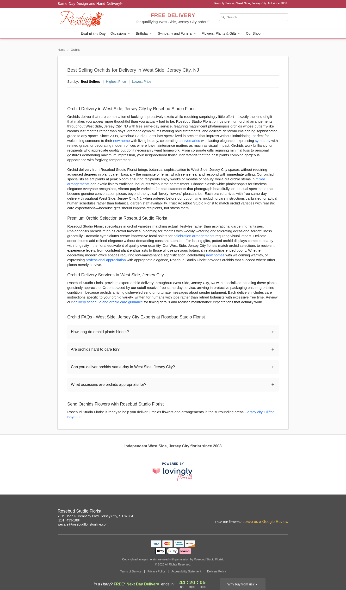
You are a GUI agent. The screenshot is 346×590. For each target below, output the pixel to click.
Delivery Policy (216, 571)
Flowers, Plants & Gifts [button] (221, 34)
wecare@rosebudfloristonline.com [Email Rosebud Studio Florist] (83, 524)
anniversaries (189, 141)
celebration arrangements (193, 236)
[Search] (253, 17)
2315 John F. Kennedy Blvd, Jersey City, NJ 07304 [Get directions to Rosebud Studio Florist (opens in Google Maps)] (95, 516)
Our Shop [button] (255, 34)
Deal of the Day (93, 34)
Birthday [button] (144, 34)
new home (121, 141)
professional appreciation (106, 260)
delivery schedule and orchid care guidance (108, 302)
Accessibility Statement (186, 571)
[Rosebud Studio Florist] (92, 18)
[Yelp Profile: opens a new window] (285, 511)
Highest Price (116, 81)
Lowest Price (141, 81)
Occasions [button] (121, 34)
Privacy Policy (157, 571)
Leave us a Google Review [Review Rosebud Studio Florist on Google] (265, 522)
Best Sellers (90, 81)
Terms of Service (130, 571)
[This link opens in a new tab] (173, 471)
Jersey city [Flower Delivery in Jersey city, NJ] (254, 412)
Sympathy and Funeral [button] (177, 34)
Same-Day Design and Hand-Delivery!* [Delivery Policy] (90, 3)
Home (61, 49)
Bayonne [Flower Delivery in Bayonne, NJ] (74, 417)
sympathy (262, 141)
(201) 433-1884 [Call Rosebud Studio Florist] (69, 520)
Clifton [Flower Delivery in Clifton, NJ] (269, 412)
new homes (215, 255)
